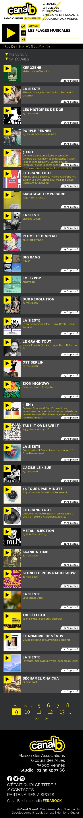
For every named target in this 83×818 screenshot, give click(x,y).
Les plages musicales (49, 30)
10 (29, 711)
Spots (47, 794)
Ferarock (52, 801)
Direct (34, 26)
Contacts (22, 789)
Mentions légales (67, 812)
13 (63, 711)
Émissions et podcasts (61, 14)
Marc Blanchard (67, 809)
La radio (49, 3)
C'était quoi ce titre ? (31, 784)
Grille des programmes (52, 9)
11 (40, 711)
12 (52, 711)
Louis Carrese (45, 812)
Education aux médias (60, 18)
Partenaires (21, 794)
